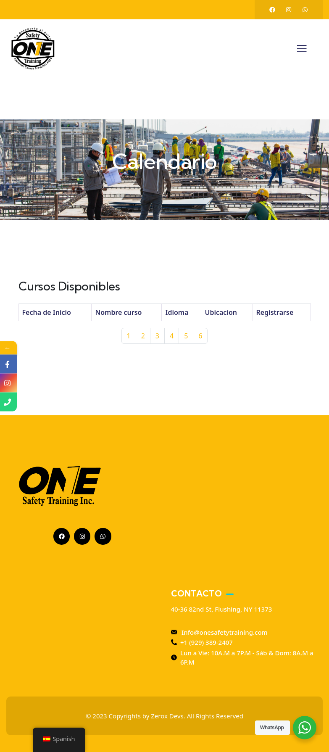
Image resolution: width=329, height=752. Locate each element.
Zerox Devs (167, 716)
